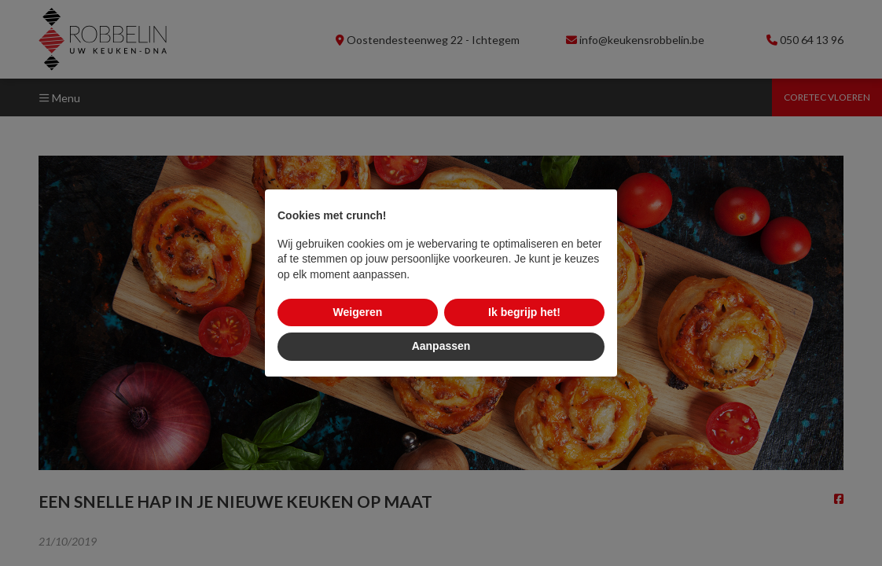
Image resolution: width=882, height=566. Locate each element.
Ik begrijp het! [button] (524, 312)
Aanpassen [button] (441, 346)
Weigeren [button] (358, 312)
